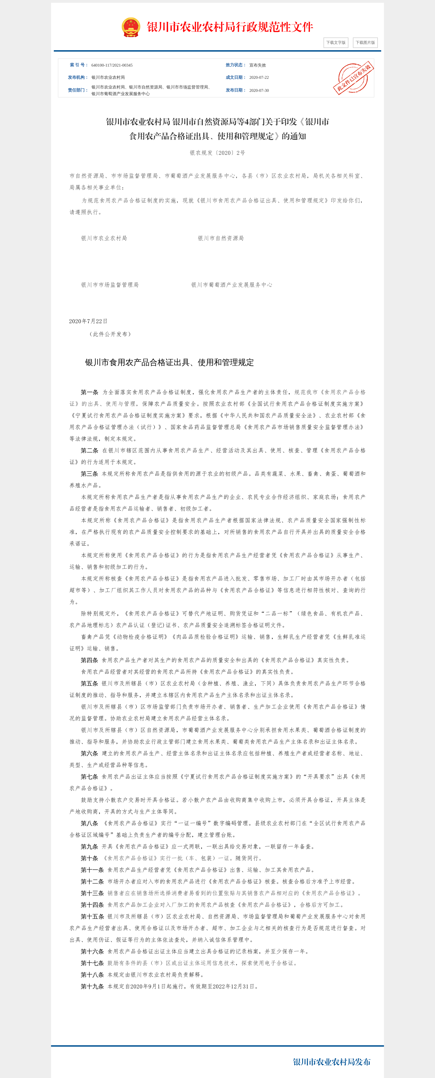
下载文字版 (336, 43)
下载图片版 (365, 43)
